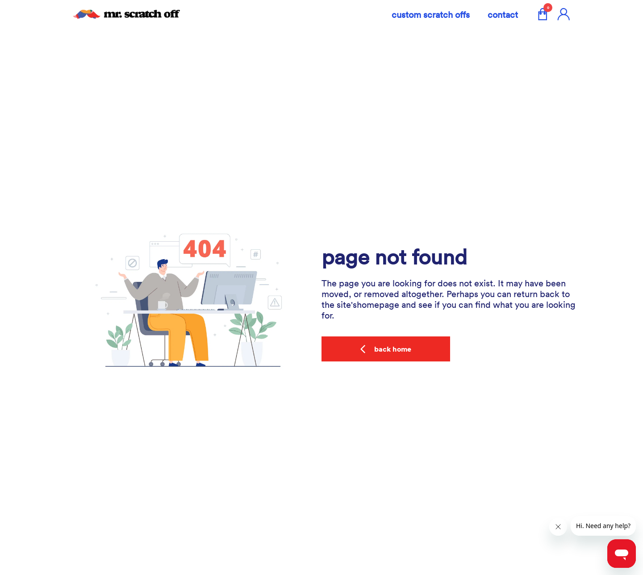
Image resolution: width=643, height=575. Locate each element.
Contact (503, 14)
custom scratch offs (431, 14)
